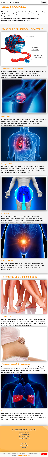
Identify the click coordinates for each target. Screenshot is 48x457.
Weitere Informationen (24, 455)
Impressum (24, 443)
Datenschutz (24, 445)
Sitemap (24, 447)
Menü (44, 2)
